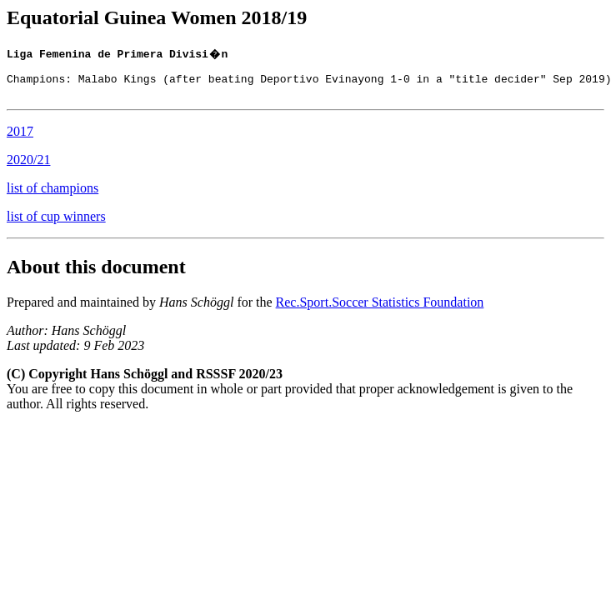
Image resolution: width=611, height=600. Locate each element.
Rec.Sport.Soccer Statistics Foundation (380, 309)
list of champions (52, 195)
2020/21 (28, 167)
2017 (20, 139)
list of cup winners (56, 224)
